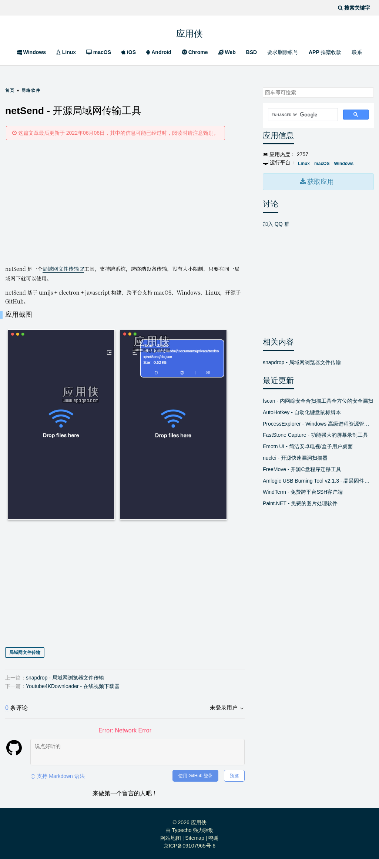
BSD (251, 52)
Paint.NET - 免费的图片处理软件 (300, 502)
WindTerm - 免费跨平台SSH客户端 (303, 490)
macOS (98, 52)
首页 (10, 90)
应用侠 (189, 32)
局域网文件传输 (61, 268)
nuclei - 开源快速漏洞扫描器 (295, 456)
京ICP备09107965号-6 (189, 845)
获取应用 (320, 181)
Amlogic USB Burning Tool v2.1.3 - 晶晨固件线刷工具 (318, 479)
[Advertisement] (125, 202)
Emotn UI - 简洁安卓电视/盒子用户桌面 (308, 445)
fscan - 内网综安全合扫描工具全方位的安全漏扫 (318, 399)
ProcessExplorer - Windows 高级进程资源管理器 (318, 422)
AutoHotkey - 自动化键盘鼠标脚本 (302, 411)
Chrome (195, 52)
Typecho (182, 829)
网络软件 (31, 90)
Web (227, 52)
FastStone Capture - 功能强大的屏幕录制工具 (315, 433)
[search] (302, 114)
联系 (357, 52)
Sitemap (194, 837)
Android (158, 52)
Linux (66, 52)
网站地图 (170, 837)
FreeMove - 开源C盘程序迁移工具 (302, 468)
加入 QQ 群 (276, 222)
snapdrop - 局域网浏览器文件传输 (65, 676)
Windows (31, 52)
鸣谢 (213, 837)
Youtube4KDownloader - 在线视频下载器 (73, 685)
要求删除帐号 (282, 52)
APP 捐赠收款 (325, 52)
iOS (128, 52)
